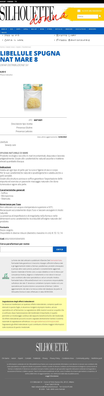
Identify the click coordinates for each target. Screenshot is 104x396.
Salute (3, 32)
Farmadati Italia (56, 260)
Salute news (52, 44)
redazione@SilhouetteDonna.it (46, 387)
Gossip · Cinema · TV (8, 1)
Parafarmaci (26, 47)
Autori (13, 358)
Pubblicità (36, 358)
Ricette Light (66, 35)
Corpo (18, 29)
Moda (42, 29)
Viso (11, 29)
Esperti (20, 358)
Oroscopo (92, 29)
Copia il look (14, 40)
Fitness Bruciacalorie (73, 40)
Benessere (69, 29)
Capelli (25, 29)
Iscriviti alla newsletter (92, 11)
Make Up (4, 29)
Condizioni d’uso (68, 358)
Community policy (82, 358)
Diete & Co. (59, 29)
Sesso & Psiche (80, 29)
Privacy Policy (55, 358)
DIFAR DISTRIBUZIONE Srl (14, 65)
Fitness (49, 29)
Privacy (45, 358)
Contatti (28, 358)
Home (2, 47)
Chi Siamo (5, 358)
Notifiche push (96, 358)
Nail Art (34, 29)
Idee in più (12, 35)
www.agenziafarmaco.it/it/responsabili (45, 321)
